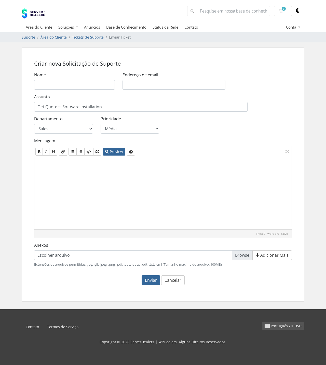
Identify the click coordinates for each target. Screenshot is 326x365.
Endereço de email (140, 75)
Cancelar (173, 280)
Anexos (41, 245)
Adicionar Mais (272, 255)
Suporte (28, 37)
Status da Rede (165, 27)
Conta (291, 27)
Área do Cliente (39, 27)
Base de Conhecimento (126, 27)
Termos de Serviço (62, 326)
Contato (191, 27)
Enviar (151, 280)
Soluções (66, 27)
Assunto (42, 97)
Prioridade (111, 119)
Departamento (48, 119)
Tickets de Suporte (88, 37)
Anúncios (92, 27)
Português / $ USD (283, 325)
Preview (114, 151)
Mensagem (44, 141)
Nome (40, 75)
